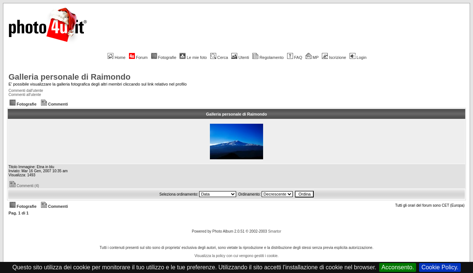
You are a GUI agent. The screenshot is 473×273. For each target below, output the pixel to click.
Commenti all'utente (24, 95)
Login (358, 57)
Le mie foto (193, 57)
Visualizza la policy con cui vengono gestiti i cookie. (236, 256)
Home (116, 57)
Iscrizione (334, 57)
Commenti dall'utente (25, 91)
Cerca (219, 57)
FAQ (294, 57)
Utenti (240, 57)
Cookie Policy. (439, 267)
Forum (138, 57)
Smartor (274, 231)
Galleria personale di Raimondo (69, 76)
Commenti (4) (24, 186)
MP (312, 57)
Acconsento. (397, 267)
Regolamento (267, 57)
